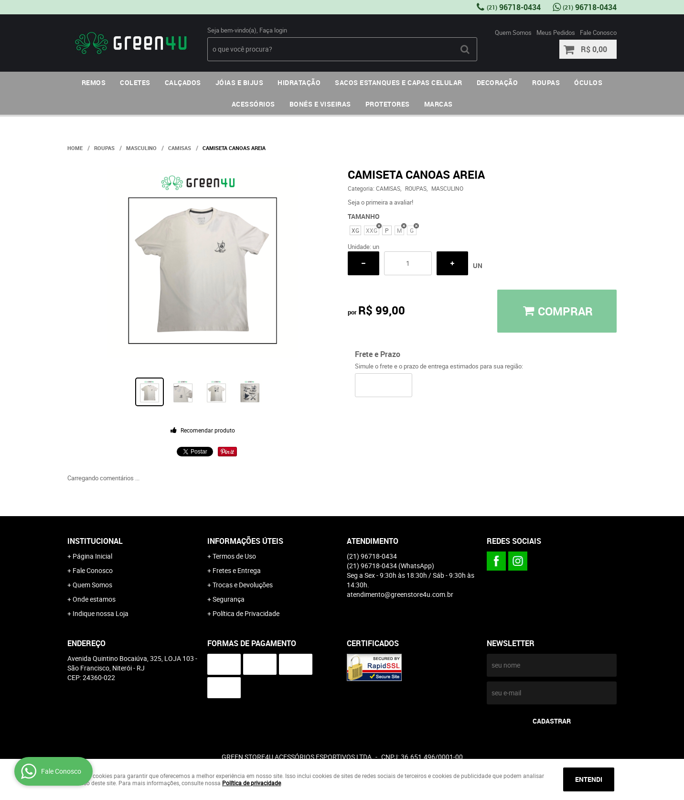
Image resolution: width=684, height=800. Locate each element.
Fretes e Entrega (237, 570)
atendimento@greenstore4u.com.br (400, 594)
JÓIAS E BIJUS (239, 82)
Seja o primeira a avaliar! (380, 202)
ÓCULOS (588, 82)
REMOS (94, 82)
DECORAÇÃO (497, 82)
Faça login (273, 30)
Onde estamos (94, 599)
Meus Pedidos (555, 32)
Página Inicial (92, 556)
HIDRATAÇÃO (299, 82)
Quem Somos (513, 32)
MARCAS (438, 103)
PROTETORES (387, 103)
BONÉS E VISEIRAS (320, 103)
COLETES (135, 82)
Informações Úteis (245, 541)
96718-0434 (514, 7)
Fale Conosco (598, 32)
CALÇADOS (183, 82)
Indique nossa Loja (100, 613)
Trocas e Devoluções (243, 584)
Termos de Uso (234, 556)
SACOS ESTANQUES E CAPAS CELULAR (398, 82)
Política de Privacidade (246, 613)
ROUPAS (546, 82)
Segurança (229, 599)
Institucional (95, 541)
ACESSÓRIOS (253, 103)
